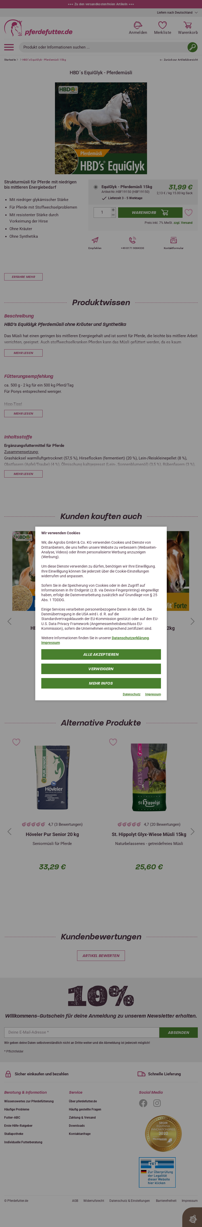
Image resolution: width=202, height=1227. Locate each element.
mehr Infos (101, 683)
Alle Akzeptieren (101, 654)
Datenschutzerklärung (130, 638)
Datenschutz (131, 694)
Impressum (50, 643)
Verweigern (101, 668)
